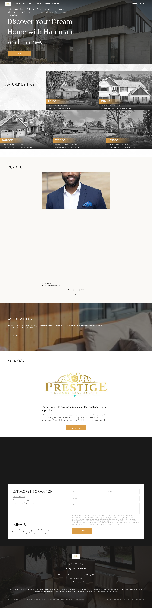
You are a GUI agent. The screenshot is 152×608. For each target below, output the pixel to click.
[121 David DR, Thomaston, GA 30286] (79, 130)
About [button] (41, 4)
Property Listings (62, 599)
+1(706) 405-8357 (47, 283)
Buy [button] (27, 4)
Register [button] (133, 4)
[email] (106, 498)
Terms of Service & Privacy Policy (19, 599)
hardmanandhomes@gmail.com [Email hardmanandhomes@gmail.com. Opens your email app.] (53, 285)
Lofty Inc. (116, 599)
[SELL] (44, 53)
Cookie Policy (35, 599)
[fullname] (88, 491)
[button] (11, 4)
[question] (106, 508)
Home (21, 4)
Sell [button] (34, 4)
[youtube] (40, 531)
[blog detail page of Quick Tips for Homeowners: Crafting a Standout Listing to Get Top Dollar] (76, 394)
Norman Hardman (76, 290)
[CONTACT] (17, 335)
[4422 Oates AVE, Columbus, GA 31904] (72, 91)
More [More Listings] (15, 95)
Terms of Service (93, 522)
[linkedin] (21, 531)
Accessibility (80, 599)
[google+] (46, 531)
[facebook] (14, 531)
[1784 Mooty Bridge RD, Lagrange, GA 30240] (26, 130)
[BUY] (19, 53)
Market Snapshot (54, 4)
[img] (76, 190)
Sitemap (71, 599)
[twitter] (27, 531)
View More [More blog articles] (76, 428)
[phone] (123, 491)
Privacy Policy (107, 522)
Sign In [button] (141, 4)
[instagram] (33, 531)
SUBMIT (82, 531)
